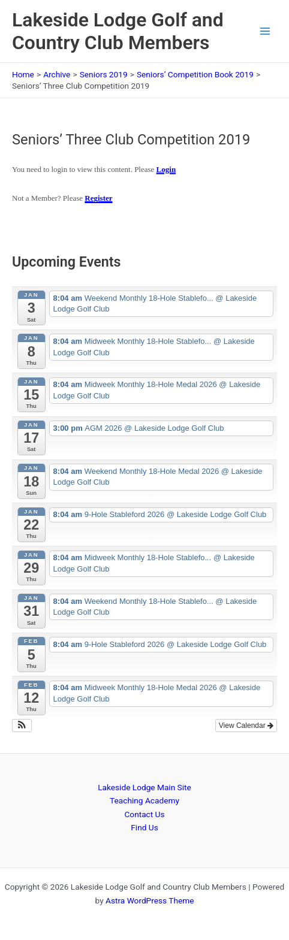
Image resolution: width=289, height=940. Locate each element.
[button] (22, 726)
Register (98, 198)
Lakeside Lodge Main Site (144, 787)
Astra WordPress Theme (150, 900)
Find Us (144, 827)
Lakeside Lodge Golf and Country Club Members (118, 31)
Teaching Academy (144, 800)
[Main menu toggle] (265, 31)
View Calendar (246, 725)
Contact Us (144, 814)
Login (166, 169)
